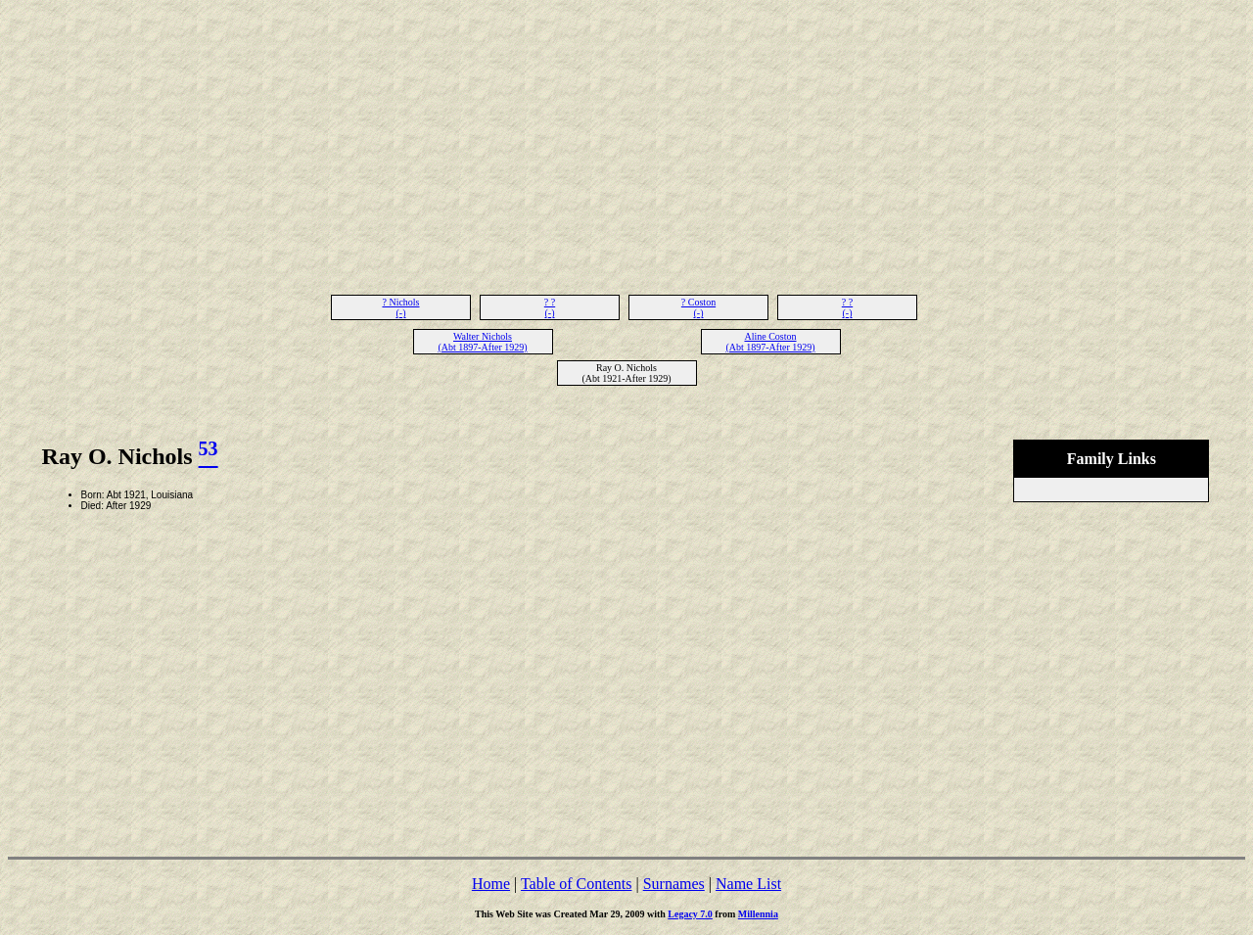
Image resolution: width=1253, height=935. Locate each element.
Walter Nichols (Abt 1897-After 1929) (482, 341)
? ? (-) (549, 307)
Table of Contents (576, 883)
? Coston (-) (698, 307)
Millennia (758, 914)
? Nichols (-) (400, 307)
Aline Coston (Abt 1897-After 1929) (769, 341)
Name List (748, 883)
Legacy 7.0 (690, 914)
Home (491, 883)
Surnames (674, 883)
